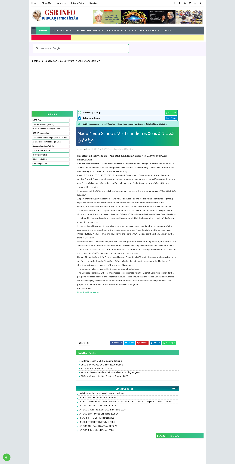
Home (34, 3)
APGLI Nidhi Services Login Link (41, 148)
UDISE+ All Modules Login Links (40, 131)
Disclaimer (93, 3)
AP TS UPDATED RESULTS (120, 30)
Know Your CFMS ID (41, 158)
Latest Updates (91, 123)
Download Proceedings (72, 303)
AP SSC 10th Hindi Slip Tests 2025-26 (81, 409)
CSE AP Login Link (40, 136)
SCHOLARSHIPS (148, 30)
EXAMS (167, 30)
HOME (43, 30)
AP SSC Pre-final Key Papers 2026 (172, 205)
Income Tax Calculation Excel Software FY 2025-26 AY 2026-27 (65, 59)
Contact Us (60, 3)
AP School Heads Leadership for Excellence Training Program (93, 384)
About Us (46, 3)
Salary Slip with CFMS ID (43, 154)
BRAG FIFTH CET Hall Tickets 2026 (80, 432)
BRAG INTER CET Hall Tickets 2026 (80, 436)
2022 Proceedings (74, 123)
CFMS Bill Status (39, 162)
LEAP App (36, 119)
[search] (80, 47)
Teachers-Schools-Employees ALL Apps (41, 142)
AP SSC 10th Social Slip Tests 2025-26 (81, 440)
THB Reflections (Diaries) (39, 125)
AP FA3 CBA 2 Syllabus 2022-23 (79, 380)
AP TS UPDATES (60, 30)
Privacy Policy (77, 3)
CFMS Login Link (39, 171)
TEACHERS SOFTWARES (88, 30)
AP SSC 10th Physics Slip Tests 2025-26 (82, 428)
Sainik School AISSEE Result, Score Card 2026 (85, 405)
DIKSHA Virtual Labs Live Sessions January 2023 (87, 387)
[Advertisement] (117, 85)
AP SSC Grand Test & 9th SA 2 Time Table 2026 (86, 424)
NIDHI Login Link (39, 167)
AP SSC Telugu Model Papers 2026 (80, 444)
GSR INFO (59, 458)
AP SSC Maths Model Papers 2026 (172, 228)
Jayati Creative (103, 458)
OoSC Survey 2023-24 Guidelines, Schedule (85, 376)
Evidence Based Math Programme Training (84, 372)
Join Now (145, 111)
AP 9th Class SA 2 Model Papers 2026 (81, 420)
